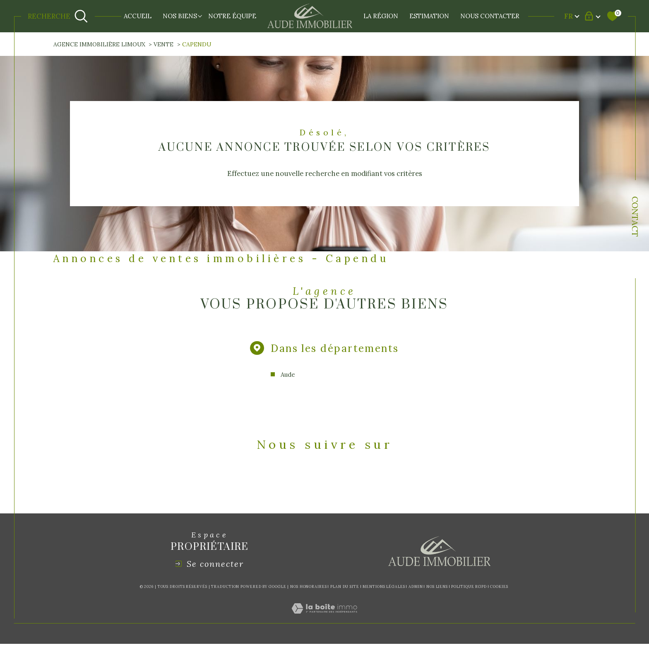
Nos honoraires (308, 589)
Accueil (137, 16)
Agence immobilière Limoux (99, 44)
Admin (416, 589)
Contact (635, 216)
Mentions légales (384, 589)
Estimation (429, 16)
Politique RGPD (469, 589)
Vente (164, 44)
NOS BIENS (180, 16)
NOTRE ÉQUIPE (232, 16)
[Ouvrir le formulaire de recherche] (58, 16)
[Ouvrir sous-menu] (200, 15)
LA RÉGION (380, 16)
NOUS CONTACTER (489, 16)
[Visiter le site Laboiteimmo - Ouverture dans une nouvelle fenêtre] (324, 620)
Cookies (499, 589)
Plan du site (344, 589)
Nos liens (437, 589)
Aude (286, 376)
